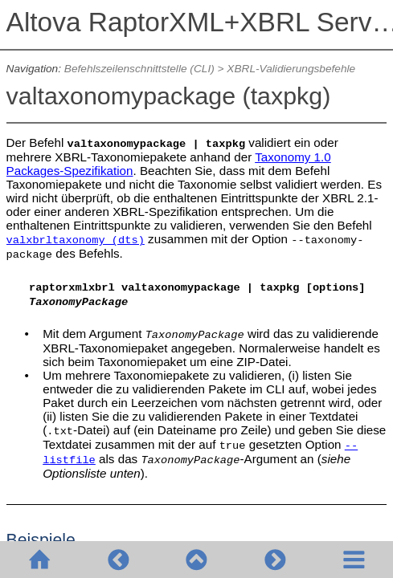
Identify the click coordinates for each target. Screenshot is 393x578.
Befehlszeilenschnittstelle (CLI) (139, 69)
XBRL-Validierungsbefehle (291, 69)
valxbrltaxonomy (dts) (75, 240)
